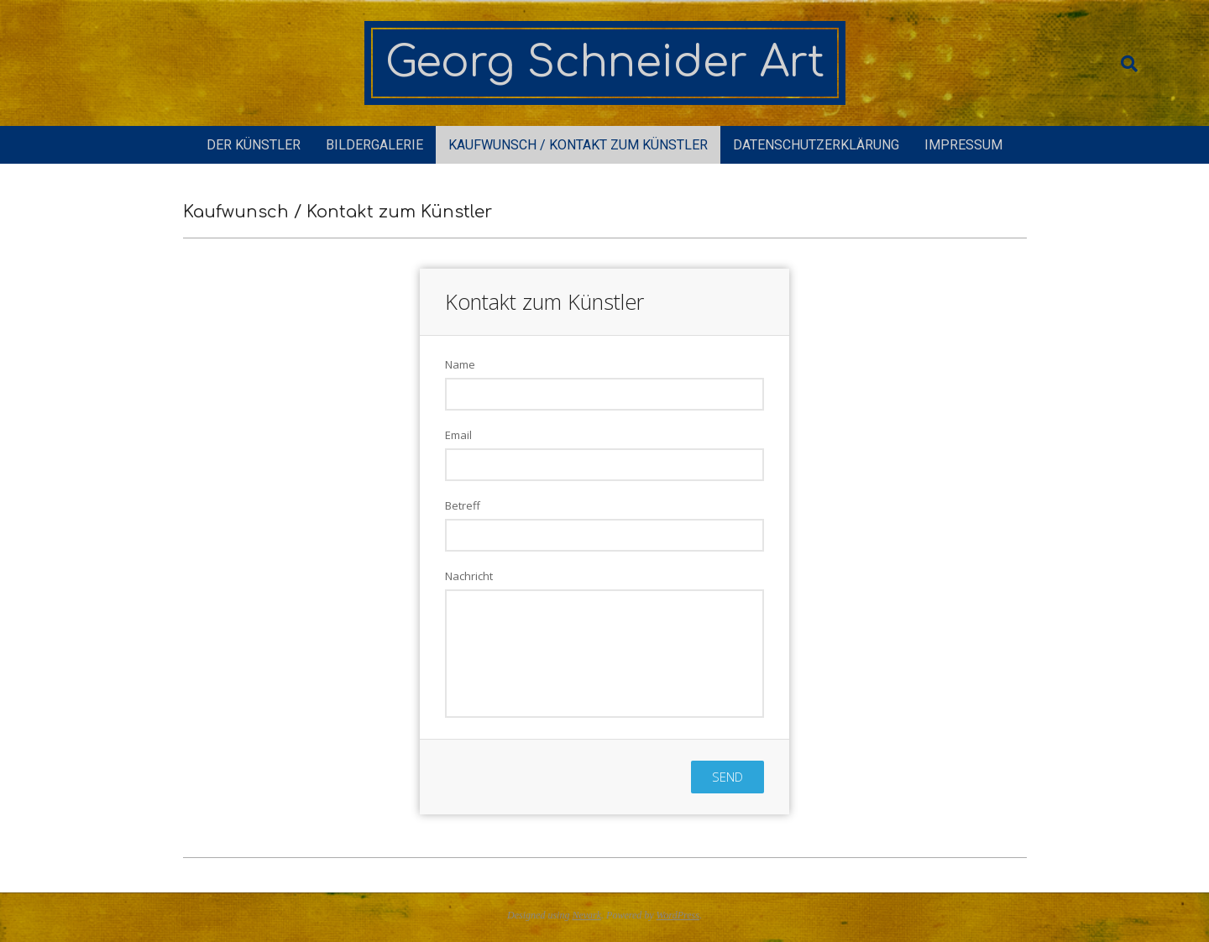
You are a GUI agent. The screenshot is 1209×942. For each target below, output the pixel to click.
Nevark (586, 915)
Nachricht (469, 576)
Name (460, 364)
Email (458, 434)
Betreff (462, 505)
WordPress (678, 915)
